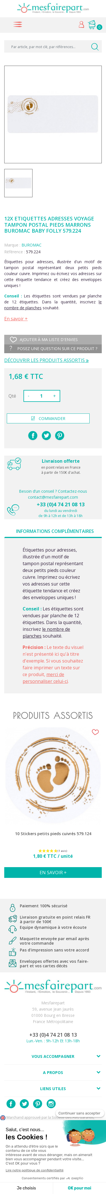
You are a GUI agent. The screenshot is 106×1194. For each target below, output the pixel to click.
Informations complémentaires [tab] (55, 531)
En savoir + (16, 319)
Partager (32, 435)
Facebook (11, 1103)
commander (48, 418)
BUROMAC (31, 245)
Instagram (51, 1103)
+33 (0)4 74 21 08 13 (61, 504)
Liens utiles (53, 1088)
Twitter (24, 1103)
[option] (53, 805)
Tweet (46, 435)
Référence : (14, 251)
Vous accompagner (53, 1056)
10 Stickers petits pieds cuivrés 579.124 (53, 833)
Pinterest (59, 435)
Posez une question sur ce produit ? (53, 348)
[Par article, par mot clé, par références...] (53, 46)
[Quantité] (41, 396)
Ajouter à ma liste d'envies (44, 339)
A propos (53, 1072)
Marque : (12, 245)
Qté (12, 396)
